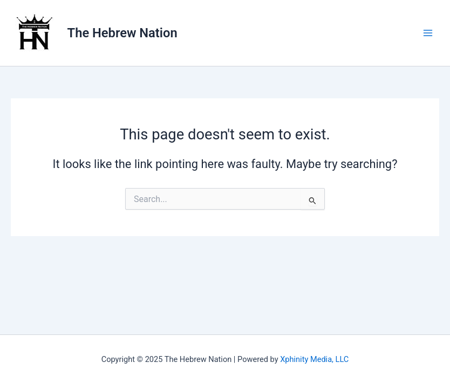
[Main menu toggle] (428, 33)
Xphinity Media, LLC (314, 359)
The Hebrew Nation (122, 33)
